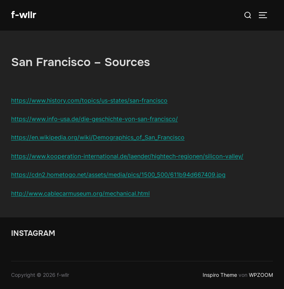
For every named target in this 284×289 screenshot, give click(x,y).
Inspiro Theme (220, 275)
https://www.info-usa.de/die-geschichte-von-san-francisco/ (94, 119)
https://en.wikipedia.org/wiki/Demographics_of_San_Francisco (98, 137)
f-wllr (23, 15)
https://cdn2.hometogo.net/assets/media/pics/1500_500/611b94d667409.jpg (118, 174)
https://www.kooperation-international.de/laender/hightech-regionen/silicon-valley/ (127, 156)
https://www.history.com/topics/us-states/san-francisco (89, 100)
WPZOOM (261, 275)
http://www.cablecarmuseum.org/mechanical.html (80, 193)
